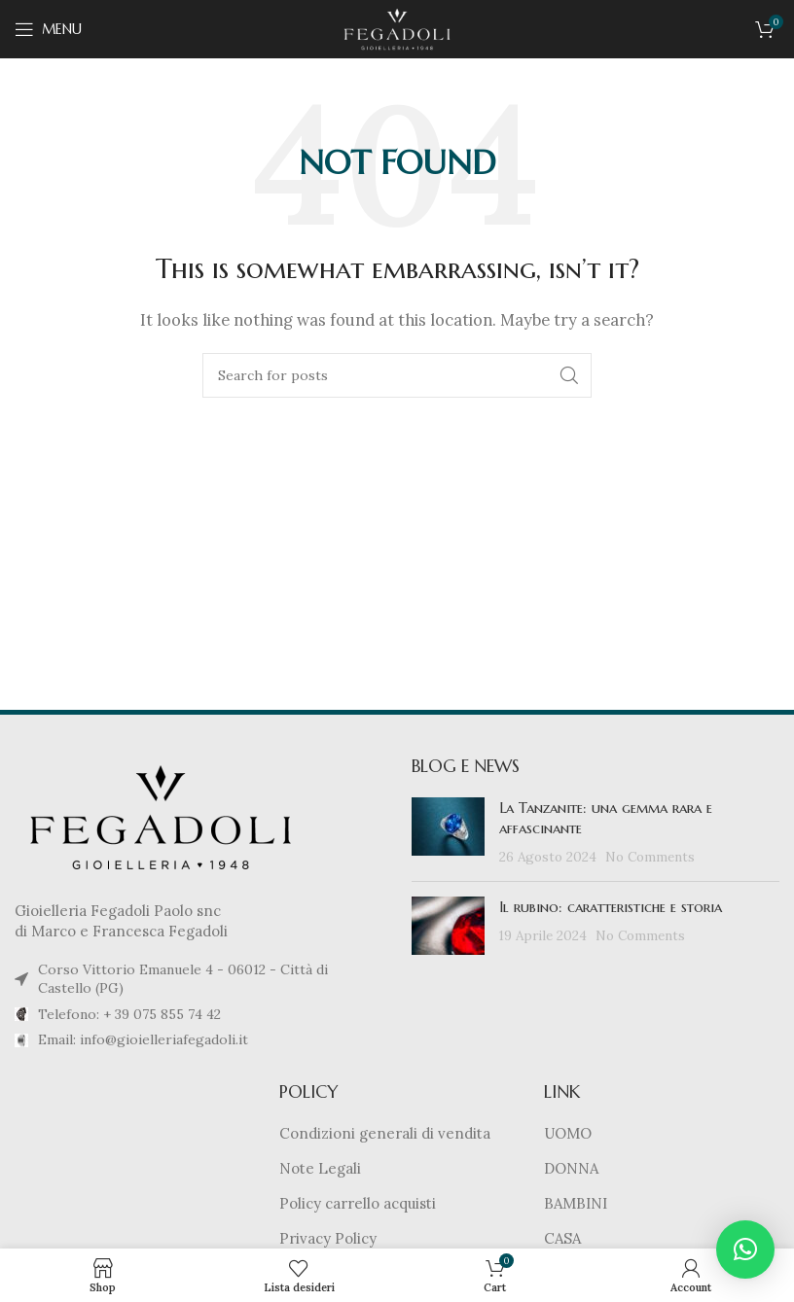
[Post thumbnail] (448, 831)
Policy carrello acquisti (357, 1203)
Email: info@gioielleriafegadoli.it (143, 1039)
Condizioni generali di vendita (384, 1133)
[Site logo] (397, 27)
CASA (562, 1238)
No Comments (650, 856)
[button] (745, 1249)
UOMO (568, 1133)
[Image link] (161, 815)
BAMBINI (575, 1203)
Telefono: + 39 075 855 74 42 (129, 1014)
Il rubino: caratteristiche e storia (610, 906)
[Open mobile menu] (48, 29)
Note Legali (320, 1168)
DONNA (571, 1168)
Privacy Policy (328, 1238)
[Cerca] (397, 375)
